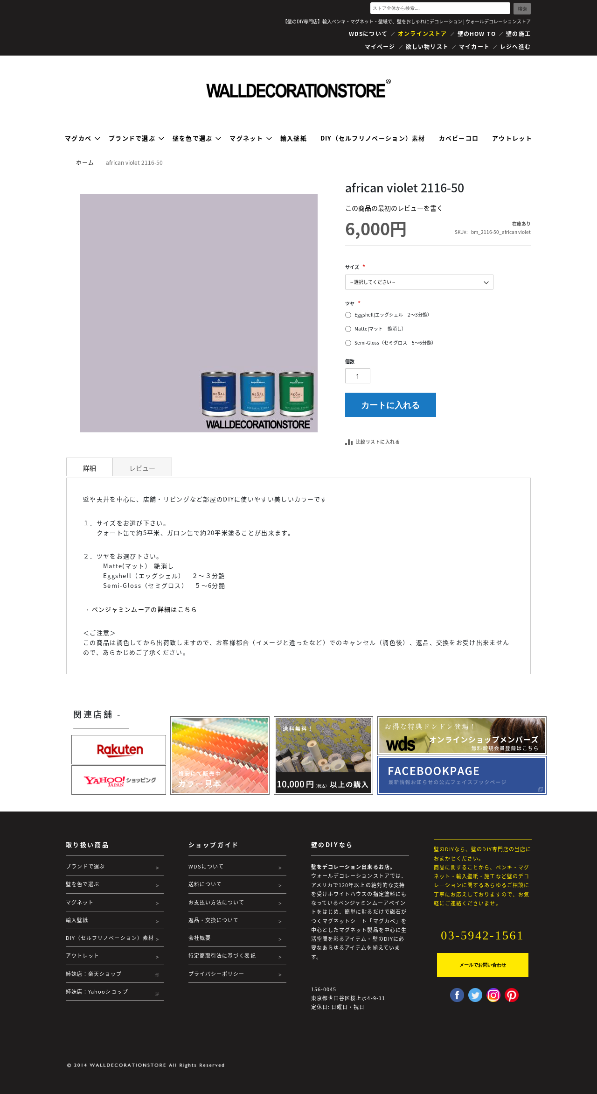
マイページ (380, 46)
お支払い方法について (216, 902)
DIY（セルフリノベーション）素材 (110, 938)
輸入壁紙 (77, 920)
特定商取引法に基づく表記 (222, 956)
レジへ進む (515, 46)
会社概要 (199, 938)
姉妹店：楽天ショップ (94, 974)
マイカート (474, 46)
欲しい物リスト (427, 46)
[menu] (298, 138)
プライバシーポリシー (216, 974)
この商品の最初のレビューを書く (394, 207)
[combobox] (440, 8)
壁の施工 (518, 33)
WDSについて (368, 33)
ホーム (85, 162)
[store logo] (298, 88)
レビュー (142, 468)
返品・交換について (213, 920)
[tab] (89, 467)
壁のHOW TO (477, 33)
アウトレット (83, 956)
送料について (205, 884)
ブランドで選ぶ (85, 866)
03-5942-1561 (482, 935)
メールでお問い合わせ (482, 964)
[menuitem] (80, 138)
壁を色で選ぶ (83, 884)
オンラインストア (422, 33)
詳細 (89, 468)
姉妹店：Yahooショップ (97, 991)
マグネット (80, 902)
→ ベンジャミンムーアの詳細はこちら (140, 609)
